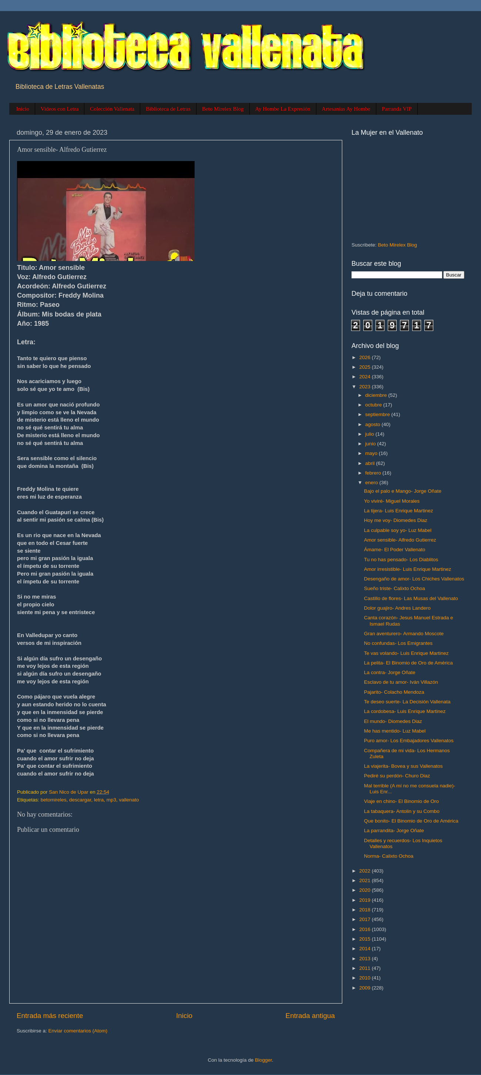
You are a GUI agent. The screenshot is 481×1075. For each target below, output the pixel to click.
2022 (365, 871)
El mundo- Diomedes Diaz (393, 721)
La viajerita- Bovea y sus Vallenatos (403, 766)
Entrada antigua (310, 1015)
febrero (374, 473)
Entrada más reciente (50, 1015)
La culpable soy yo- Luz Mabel (397, 530)
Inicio (22, 109)
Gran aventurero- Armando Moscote (404, 633)
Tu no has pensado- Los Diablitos (401, 559)
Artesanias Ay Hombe (346, 109)
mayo (372, 453)
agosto (373, 424)
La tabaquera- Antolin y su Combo (402, 811)
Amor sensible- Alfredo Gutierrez (400, 540)
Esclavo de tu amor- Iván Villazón (401, 682)
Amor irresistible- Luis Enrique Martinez (407, 569)
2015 (365, 939)
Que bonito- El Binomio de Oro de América (411, 821)
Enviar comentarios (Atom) (78, 1031)
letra (99, 800)
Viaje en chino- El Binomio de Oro (401, 801)
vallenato (129, 800)
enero (372, 482)
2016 (365, 929)
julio (370, 434)
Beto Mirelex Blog (223, 109)
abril (370, 463)
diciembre (376, 395)
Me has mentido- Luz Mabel (395, 731)
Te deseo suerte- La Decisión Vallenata (407, 701)
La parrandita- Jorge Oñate (394, 830)
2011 (365, 968)
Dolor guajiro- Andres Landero (397, 608)
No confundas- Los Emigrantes (398, 643)
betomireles (54, 800)
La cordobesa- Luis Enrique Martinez (405, 711)
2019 (365, 900)
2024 (365, 376)
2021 (365, 880)
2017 (365, 919)
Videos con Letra (59, 109)
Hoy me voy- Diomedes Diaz (395, 520)
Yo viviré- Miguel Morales (392, 501)
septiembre (378, 414)
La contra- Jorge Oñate (390, 672)
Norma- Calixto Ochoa (389, 856)
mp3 (111, 800)
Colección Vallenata (112, 109)
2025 (365, 367)
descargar (80, 800)
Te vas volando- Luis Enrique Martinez (406, 653)
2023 (365, 386)
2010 (365, 978)
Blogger (263, 1060)
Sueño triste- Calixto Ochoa (394, 588)
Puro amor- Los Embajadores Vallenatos (409, 740)
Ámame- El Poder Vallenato (395, 549)
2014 (365, 948)
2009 (365, 988)
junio (371, 443)
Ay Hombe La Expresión (282, 109)
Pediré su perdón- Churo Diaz (397, 775)
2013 (365, 958)
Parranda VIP (397, 109)
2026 (365, 357)
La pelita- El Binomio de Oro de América (408, 663)
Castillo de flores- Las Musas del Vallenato (411, 598)
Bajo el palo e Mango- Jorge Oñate (402, 491)
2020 (365, 890)
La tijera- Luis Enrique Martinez (398, 510)
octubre (374, 405)
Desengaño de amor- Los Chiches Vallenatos (414, 579)
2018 (365, 909)
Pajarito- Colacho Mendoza (394, 692)
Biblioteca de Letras (168, 109)
